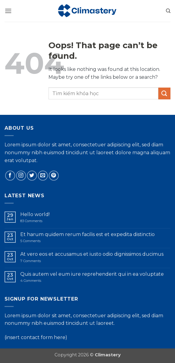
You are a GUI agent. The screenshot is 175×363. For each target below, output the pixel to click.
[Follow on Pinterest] (54, 176)
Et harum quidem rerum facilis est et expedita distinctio (87, 234)
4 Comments (42, 281)
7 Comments (40, 261)
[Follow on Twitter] (32, 176)
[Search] (168, 11)
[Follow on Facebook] (10, 176)
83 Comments (36, 221)
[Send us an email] (43, 176)
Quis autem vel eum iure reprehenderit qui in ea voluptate (92, 274)
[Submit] (164, 93)
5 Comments (37, 241)
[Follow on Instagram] (21, 176)
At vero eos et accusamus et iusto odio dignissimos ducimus (91, 254)
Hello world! (35, 214)
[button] (8, 10)
